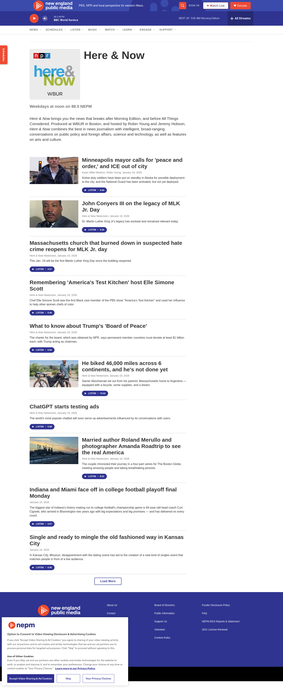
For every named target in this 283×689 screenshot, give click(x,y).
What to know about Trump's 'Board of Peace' (88, 334)
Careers (111, 637)
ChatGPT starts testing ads (64, 414)
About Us (112, 613)
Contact (111, 621)
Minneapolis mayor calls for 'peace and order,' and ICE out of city (132, 171)
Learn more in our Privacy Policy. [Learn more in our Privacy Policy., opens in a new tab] (75, 668)
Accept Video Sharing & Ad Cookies (30, 678)
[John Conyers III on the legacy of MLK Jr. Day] (54, 221)
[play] (34, 26)
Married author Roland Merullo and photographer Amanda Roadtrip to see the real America (131, 454)
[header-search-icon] (182, 9)
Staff (109, 645)
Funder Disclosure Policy (216, 613)
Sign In (193, 9)
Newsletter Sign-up (117, 629)
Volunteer (159, 637)
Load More (108, 588)
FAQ (204, 621)
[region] (65, 651)
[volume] (45, 26)
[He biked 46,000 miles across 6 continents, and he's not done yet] (54, 381)
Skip (68, 678)
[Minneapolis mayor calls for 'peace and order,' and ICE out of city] (54, 178)
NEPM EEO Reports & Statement (221, 629)
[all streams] (240, 26)
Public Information (164, 621)
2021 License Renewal (215, 637)
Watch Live (216, 9)
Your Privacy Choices (98, 678)
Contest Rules (162, 645)
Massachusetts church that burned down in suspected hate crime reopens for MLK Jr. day (106, 254)
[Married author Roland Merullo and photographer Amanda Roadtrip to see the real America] (54, 458)
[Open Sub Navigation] (40, 37)
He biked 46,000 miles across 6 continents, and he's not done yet (125, 374)
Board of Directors (164, 613)
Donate (244, 9)
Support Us (160, 629)
